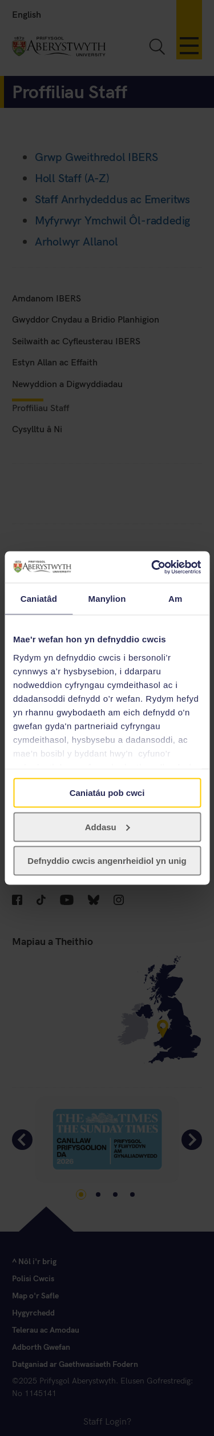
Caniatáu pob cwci (107, 793)
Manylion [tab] (107, 599)
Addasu (107, 826)
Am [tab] (175, 599)
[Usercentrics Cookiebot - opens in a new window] (152, 567)
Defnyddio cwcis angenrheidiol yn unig (106, 861)
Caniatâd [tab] (39, 599)
